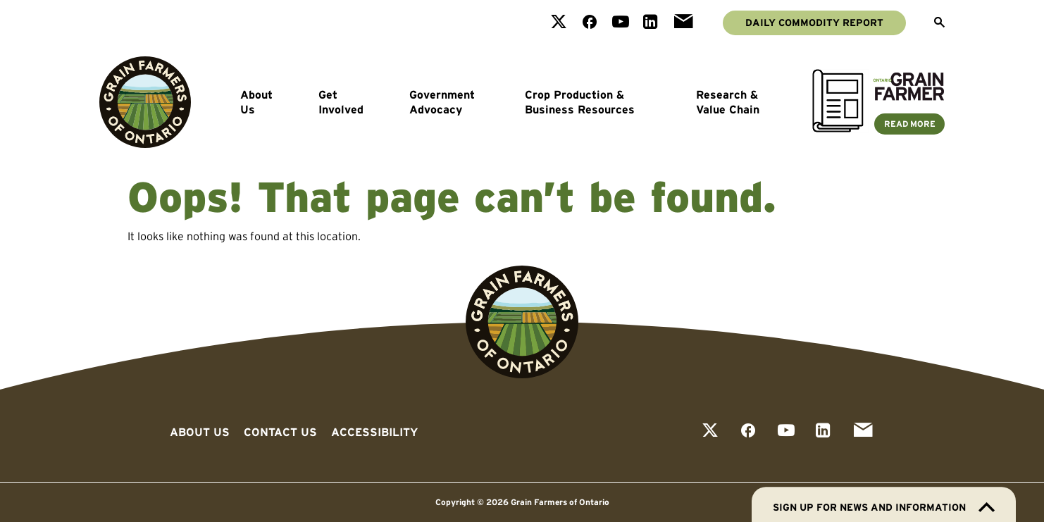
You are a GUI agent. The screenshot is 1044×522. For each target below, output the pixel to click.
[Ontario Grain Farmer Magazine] (878, 128)
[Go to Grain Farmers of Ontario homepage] (145, 102)
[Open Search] (939, 23)
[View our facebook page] (589, 23)
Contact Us (280, 431)
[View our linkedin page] (650, 23)
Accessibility (374, 431)
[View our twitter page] (558, 23)
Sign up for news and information (884, 507)
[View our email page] (683, 23)
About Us (256, 102)
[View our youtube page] (620, 23)
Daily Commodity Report (814, 22)
